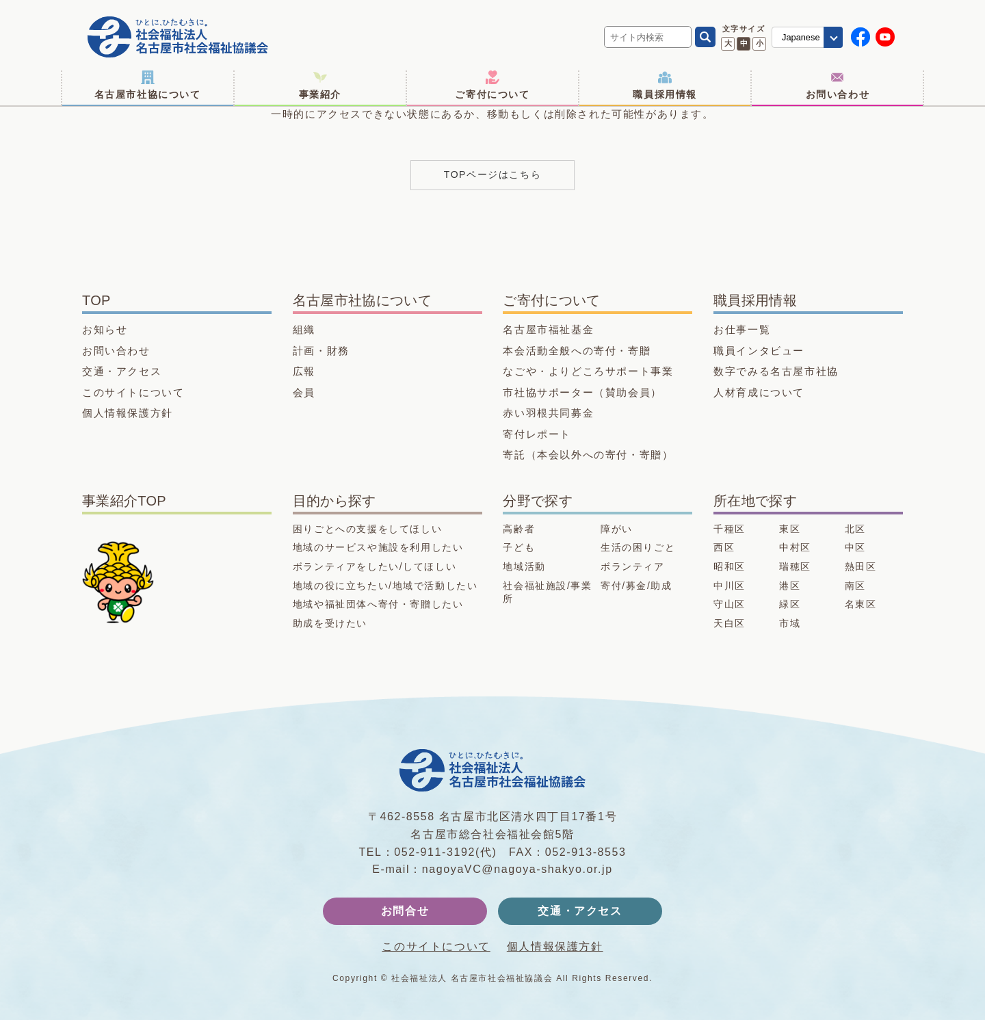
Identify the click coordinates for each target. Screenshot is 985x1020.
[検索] (705, 37)
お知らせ (104, 329)
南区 (855, 585)
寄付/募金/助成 (636, 585)
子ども (519, 547)
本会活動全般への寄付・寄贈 (577, 350)
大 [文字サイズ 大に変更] (728, 43)
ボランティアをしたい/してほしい (375, 566)
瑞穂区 (795, 566)
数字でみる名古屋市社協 (776, 371)
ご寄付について (492, 85)
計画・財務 (321, 350)
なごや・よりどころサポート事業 (588, 371)
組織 (304, 329)
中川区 (729, 585)
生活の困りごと (638, 547)
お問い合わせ (838, 85)
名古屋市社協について (147, 85)
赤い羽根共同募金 (548, 413)
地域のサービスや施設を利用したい (378, 547)
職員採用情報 (665, 85)
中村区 (795, 547)
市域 (789, 623)
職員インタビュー (758, 350)
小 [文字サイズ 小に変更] (759, 43)
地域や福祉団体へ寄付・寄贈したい (378, 604)
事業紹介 (320, 85)
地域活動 (524, 566)
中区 (855, 547)
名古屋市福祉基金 (548, 329)
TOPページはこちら (493, 174)
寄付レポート (537, 434)
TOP (96, 300)
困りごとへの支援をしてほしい (367, 528)
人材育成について (758, 392)
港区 (789, 585)
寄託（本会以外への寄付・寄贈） (588, 454)
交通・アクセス (121, 371)
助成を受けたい (330, 623)
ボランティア (633, 566)
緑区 (789, 604)
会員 (304, 392)
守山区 (729, 604)
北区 (855, 528)
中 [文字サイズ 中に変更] (744, 43)
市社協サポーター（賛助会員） (582, 392)
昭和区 (729, 566)
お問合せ (405, 911)
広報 (304, 371)
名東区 (861, 604)
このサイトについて (133, 392)
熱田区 (861, 566)
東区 (789, 528)
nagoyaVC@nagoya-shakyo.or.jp (517, 869)
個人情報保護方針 (127, 413)
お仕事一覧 (741, 329)
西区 (724, 547)
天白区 (729, 623)
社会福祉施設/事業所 (547, 592)
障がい (617, 528)
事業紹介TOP (124, 501)
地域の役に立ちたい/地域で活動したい (385, 585)
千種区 (729, 528)
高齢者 (519, 528)
